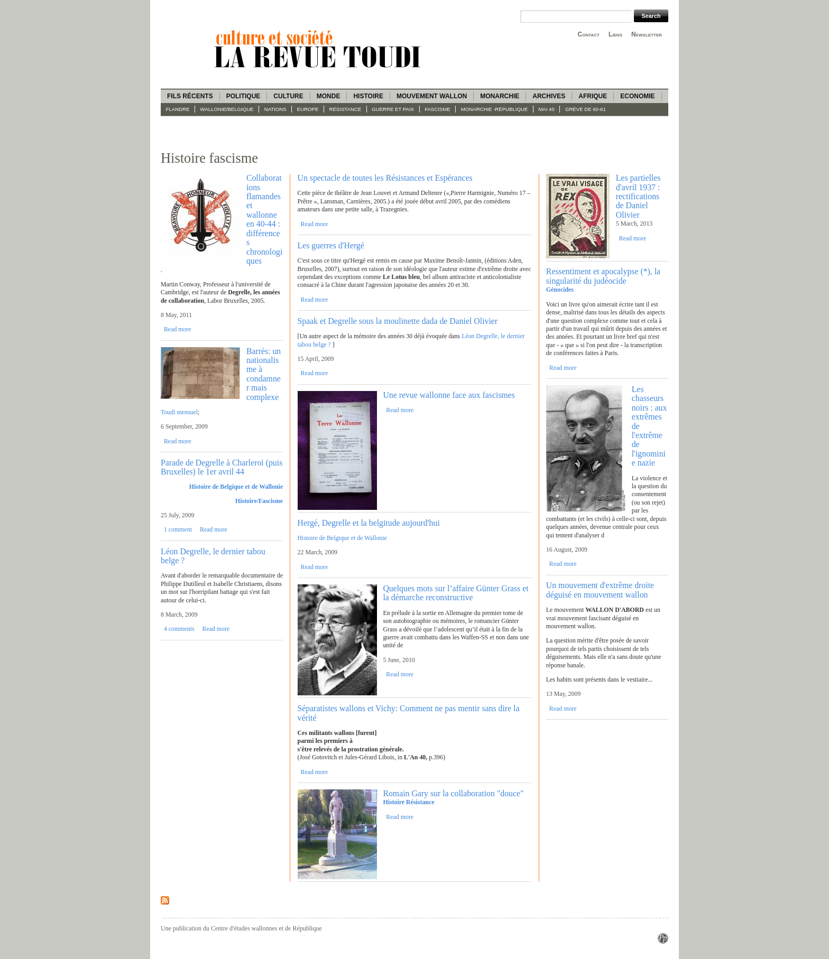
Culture (288, 96)
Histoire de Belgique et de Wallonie (236, 486)
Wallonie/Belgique (227, 109)
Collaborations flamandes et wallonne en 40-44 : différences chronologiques (264, 219)
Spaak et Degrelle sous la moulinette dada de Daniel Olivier (398, 320)
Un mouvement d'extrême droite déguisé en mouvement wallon (600, 590)
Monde (328, 96)
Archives (548, 96)
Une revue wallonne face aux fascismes (449, 394)
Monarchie (499, 96)
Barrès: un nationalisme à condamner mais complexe (263, 374)
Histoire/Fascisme (259, 501)
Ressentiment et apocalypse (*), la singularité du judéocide (603, 276)
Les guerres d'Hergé (331, 245)
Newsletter (646, 34)
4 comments (179, 628)
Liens (615, 34)
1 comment (178, 529)
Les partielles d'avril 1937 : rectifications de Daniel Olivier (638, 196)
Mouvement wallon (432, 96)
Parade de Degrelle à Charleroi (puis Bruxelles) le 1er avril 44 (221, 467)
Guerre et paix (393, 109)
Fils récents (190, 96)
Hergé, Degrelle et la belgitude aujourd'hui (369, 522)
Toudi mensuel (179, 412)
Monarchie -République (494, 109)
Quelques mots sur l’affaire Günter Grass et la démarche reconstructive (455, 593)
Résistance (345, 109)
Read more (177, 329)
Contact (589, 34)
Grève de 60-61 (585, 109)
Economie (637, 96)
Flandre (178, 109)
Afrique (592, 96)
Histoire (368, 96)
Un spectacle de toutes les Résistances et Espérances (385, 177)
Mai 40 (546, 109)
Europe (308, 109)
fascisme (437, 109)
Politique (243, 96)
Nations (275, 109)
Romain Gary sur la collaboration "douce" (453, 793)
